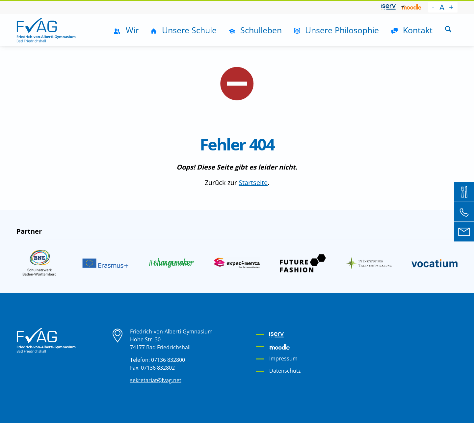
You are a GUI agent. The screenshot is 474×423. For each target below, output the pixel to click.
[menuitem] (388, 7)
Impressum (283, 358)
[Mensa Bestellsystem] (464, 191)
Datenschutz (285, 370)
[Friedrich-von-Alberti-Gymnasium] (46, 29)
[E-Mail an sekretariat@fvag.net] (464, 231)
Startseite (253, 182)
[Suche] (448, 30)
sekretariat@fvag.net (155, 380)
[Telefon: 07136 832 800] (464, 212)
